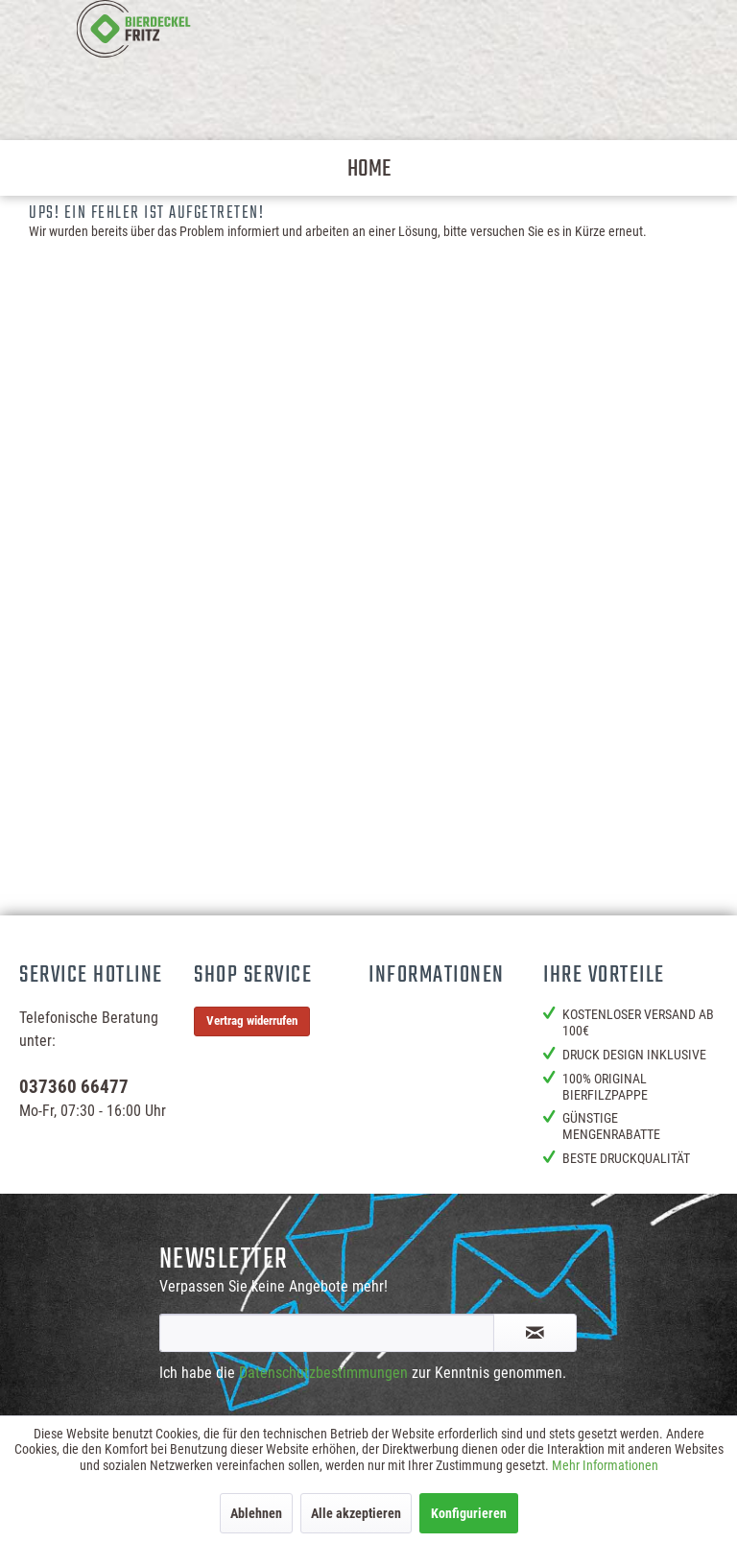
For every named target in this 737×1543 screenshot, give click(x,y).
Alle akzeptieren (356, 1513)
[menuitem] (369, 168)
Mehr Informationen (605, 1465)
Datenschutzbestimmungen (323, 1373)
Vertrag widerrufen (251, 1020)
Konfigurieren (469, 1513)
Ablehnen (256, 1513)
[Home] (369, 168)
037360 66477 (74, 1087)
